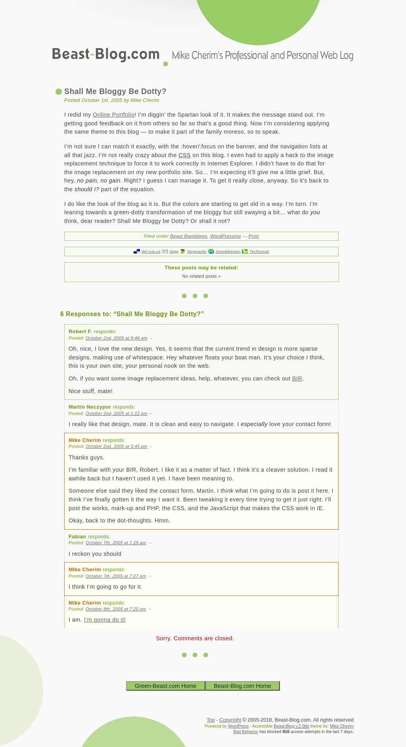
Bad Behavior (246, 732)
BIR (297, 378)
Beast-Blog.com (203, 39)
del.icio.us (151, 251)
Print (254, 236)
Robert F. (80, 331)
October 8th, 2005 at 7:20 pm (116, 609)
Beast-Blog (291, 726)
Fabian (77, 537)
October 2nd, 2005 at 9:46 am (116, 338)
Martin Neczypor (90, 407)
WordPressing (225, 236)
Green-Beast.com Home (165, 686)
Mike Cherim (85, 440)
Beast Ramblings (188, 236)
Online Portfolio (113, 114)
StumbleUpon (228, 251)
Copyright (230, 720)
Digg (174, 251)
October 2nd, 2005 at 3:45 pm (116, 446)
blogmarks (197, 251)
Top (211, 720)
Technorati (259, 251)
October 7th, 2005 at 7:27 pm (116, 576)
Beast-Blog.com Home (242, 686)
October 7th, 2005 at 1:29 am (116, 542)
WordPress (238, 726)
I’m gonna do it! (105, 619)
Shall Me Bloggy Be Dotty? (115, 91)
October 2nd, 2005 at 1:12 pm (116, 413)
